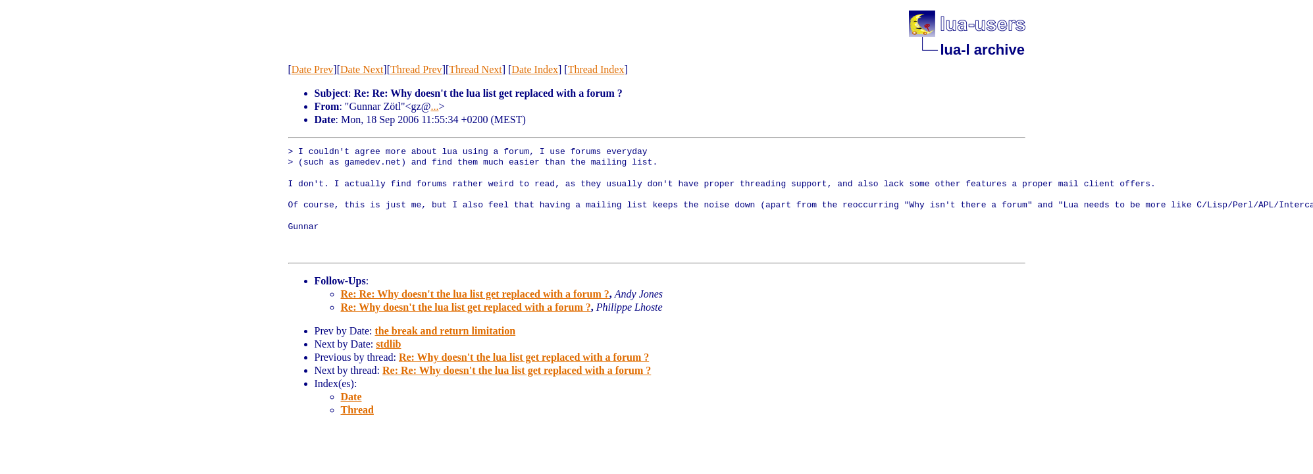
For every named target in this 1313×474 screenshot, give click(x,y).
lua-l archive (982, 49)
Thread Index (596, 69)
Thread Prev (416, 69)
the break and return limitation (444, 330)
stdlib (388, 344)
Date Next (361, 69)
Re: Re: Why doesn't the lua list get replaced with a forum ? (475, 294)
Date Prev (313, 69)
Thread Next (475, 69)
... (434, 106)
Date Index (534, 69)
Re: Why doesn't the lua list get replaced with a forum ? (466, 307)
